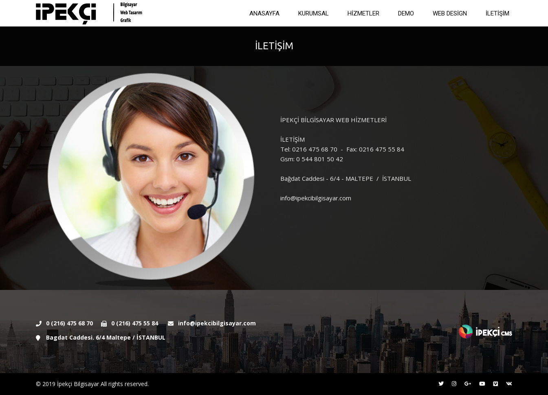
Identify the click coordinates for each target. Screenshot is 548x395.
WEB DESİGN (450, 13)
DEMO (406, 13)
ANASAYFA (264, 13)
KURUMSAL (313, 13)
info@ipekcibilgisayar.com (217, 323)
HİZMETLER (363, 13)
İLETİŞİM (497, 13)
